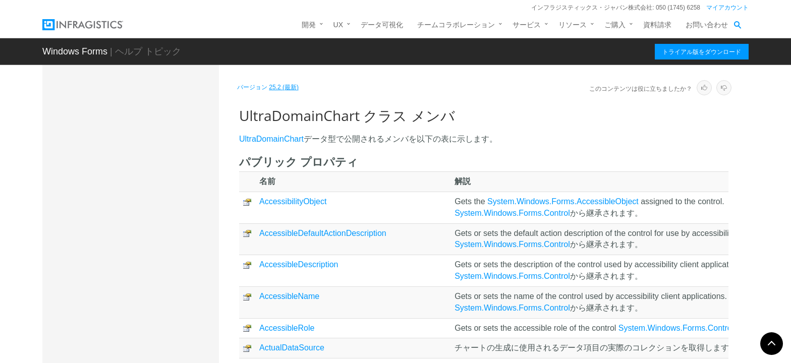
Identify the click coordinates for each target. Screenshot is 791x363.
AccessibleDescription (298, 264)
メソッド (122, 264)
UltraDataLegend (125, 160)
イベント (122, 299)
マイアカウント (727, 7)
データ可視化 (382, 25)
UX (338, 25)
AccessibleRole (286, 328)
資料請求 (657, 25)
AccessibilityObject (292, 201)
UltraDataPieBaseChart (136, 178)
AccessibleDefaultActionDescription (322, 233)
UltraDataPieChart (127, 196)
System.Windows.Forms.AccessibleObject (563, 201)
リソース (572, 25)
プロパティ (125, 282)
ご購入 (615, 25)
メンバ (118, 247)
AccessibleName (289, 296)
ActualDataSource (291, 347)
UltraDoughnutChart (130, 321)
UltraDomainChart (129, 213)
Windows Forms (74, 51)
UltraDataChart (122, 143)
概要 (115, 229)
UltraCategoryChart (129, 125)
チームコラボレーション (456, 25)
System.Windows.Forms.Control (512, 213)
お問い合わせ (707, 25)
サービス (527, 25)
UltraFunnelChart (126, 338)
